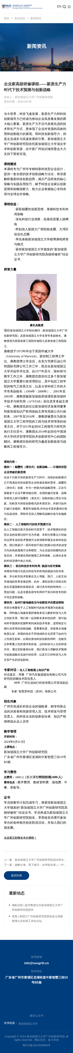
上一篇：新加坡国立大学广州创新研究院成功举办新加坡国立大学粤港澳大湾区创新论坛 (36, 859)
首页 (6, 18)
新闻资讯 (35, 18)
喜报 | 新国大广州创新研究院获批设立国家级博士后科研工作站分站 (37, 919)
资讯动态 (19, 18)
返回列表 (16, 875)
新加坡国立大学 (28, 1023)
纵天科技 (53, 1039)
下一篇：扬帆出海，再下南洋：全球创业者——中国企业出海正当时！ (36, 864)
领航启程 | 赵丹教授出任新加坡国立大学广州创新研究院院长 (37, 907)
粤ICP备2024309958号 (36, 1045)
